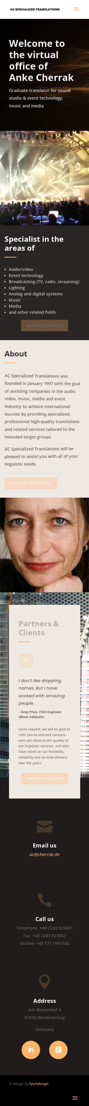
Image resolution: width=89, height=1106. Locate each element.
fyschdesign (38, 1083)
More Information (31, 483)
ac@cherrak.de (44, 854)
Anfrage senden (44, 325)
